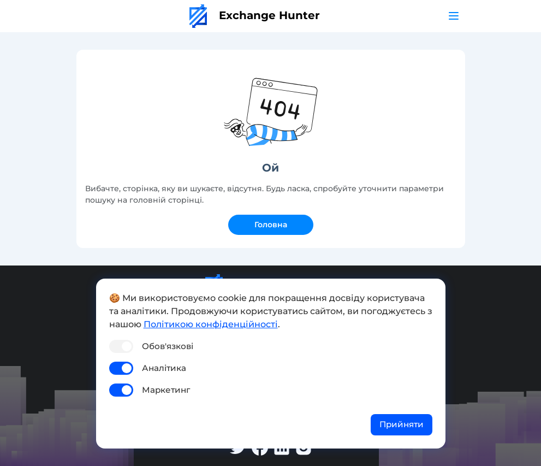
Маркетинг (166, 390)
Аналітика (164, 368)
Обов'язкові (167, 346)
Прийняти (401, 424)
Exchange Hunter (254, 15)
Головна (270, 224)
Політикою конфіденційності (211, 324)
